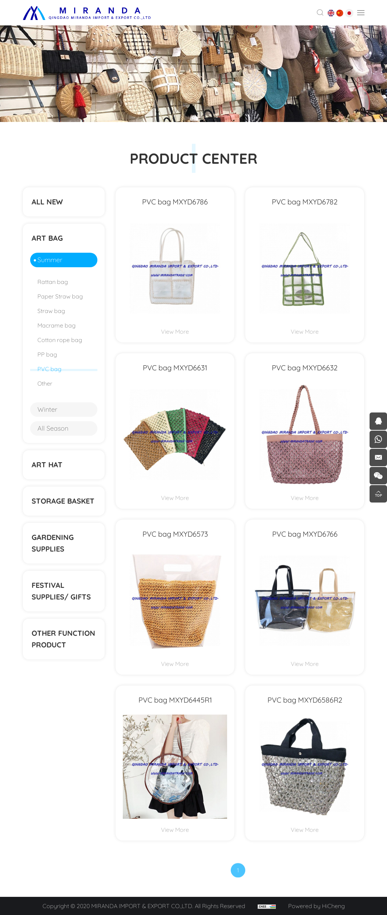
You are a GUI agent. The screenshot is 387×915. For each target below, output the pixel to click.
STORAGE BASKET (63, 500)
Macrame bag (56, 325)
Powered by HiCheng (316, 906)
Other (44, 383)
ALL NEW (47, 201)
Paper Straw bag (60, 296)
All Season (52, 428)
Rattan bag (52, 281)
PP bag (47, 354)
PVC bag (49, 369)
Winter (47, 409)
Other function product (63, 639)
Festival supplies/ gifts (61, 591)
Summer (50, 260)
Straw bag (51, 310)
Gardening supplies (53, 543)
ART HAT (47, 464)
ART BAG (47, 238)
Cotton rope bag (59, 339)
